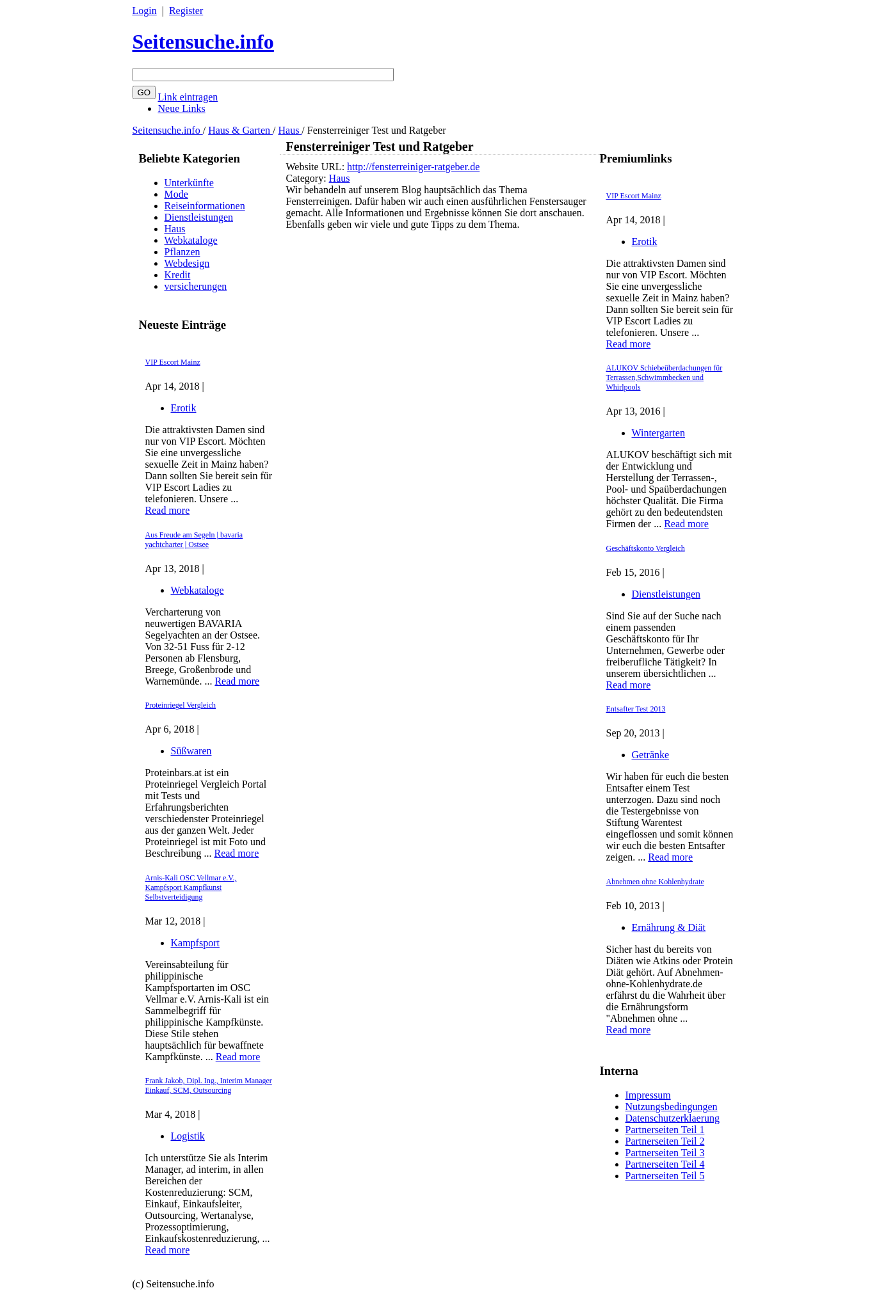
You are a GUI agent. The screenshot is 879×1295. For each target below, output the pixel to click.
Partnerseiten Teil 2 (665, 1141)
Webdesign (187, 263)
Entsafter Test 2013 (636, 708)
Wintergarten (658, 432)
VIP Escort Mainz (172, 362)
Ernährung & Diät (669, 927)
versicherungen (196, 286)
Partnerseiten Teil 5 (665, 1175)
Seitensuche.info (203, 41)
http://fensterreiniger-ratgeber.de (413, 166)
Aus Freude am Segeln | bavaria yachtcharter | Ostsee (194, 539)
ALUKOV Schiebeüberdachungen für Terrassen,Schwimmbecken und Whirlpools (664, 377)
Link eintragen (188, 96)
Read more (167, 510)
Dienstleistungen (199, 217)
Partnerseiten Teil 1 (665, 1129)
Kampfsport (195, 942)
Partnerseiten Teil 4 (665, 1164)
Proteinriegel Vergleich (180, 705)
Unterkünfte (189, 182)
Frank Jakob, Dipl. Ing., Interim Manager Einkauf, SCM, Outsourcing (208, 1085)
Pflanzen (182, 251)
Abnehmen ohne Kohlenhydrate (655, 881)
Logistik (188, 1136)
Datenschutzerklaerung (672, 1118)
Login (145, 10)
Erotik (184, 407)
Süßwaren (191, 750)
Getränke (651, 754)
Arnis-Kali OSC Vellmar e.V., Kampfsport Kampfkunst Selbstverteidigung (191, 887)
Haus (290, 130)
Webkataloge (191, 240)
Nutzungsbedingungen (671, 1106)
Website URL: (317, 166)
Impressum (648, 1095)
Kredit (178, 274)
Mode (176, 194)
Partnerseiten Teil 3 (665, 1152)
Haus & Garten (240, 130)
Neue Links (182, 108)
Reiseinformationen (205, 205)
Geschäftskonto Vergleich (645, 548)
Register (186, 10)
